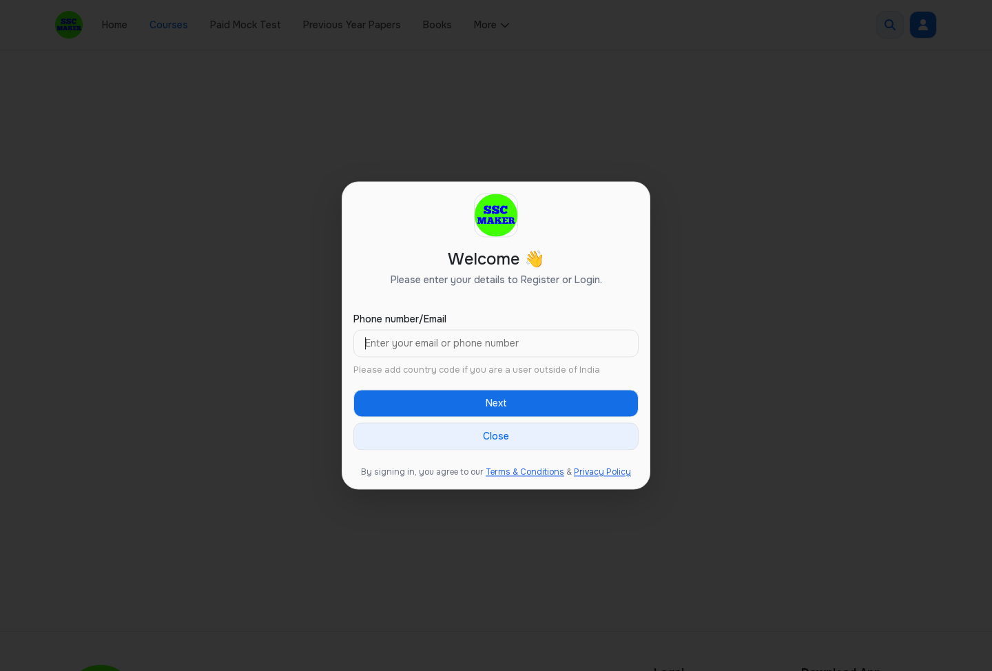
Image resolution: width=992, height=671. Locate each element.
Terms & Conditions (525, 472)
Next (496, 404)
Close (496, 437)
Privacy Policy (602, 472)
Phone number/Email (399, 319)
